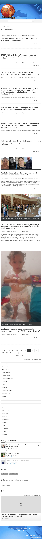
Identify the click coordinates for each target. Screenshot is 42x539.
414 (9, 350)
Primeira (4, 350)
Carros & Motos (6, 367)
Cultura (4, 384)
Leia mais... (36, 43)
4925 (11, 353)
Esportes (4, 396)
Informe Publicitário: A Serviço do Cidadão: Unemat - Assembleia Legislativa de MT (20, 515)
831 (29, 350)
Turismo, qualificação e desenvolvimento (17, 460)
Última (15, 353)
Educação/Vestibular (7, 390)
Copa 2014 (4, 381)
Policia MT (4, 416)
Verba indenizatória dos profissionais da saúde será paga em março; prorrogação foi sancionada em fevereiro (21, 143)
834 (3, 353)
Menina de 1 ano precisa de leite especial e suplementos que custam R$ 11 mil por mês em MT (20, 330)
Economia (4, 387)
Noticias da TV (5, 410)
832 (33, 350)
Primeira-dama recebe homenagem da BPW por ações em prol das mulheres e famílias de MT (19, 109)
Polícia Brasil (5, 413)
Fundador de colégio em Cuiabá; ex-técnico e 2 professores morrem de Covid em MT (19, 174)
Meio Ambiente (6, 405)
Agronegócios (5, 364)
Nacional (4, 408)
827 (13, 350)
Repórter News (6, 485)
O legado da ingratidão (12, 453)
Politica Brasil (5, 419)
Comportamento (6, 375)
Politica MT (5, 422)
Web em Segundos (36, 537)
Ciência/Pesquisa (6, 372)
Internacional (5, 399)
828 (17, 350)
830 (25, 350)
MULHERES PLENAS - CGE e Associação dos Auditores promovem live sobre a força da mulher (20, 73)
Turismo (4, 431)
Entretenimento (6, 393)
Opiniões (8, 440)
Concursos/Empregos (7, 378)
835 (7, 353)
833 (36, 350)
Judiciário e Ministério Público (9, 402)
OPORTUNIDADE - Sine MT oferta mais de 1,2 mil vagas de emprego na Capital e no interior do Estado (19, 57)
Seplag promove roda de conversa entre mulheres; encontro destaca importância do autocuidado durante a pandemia (20, 125)
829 (21, 350)
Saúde (3, 425)
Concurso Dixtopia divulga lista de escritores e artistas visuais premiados (19, 39)
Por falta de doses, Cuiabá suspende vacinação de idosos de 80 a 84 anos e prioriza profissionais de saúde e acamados (20, 226)
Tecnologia (5, 428)
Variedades (5, 434)
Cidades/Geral (6, 369)
